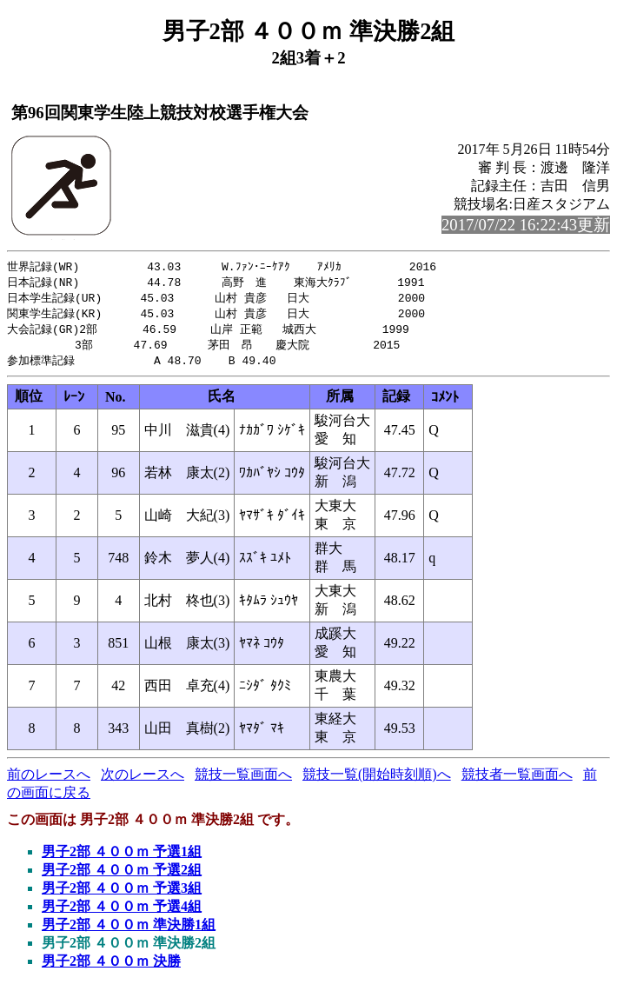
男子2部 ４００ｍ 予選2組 (122, 875)
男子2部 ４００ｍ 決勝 (111, 967)
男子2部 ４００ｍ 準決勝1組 (129, 930)
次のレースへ (142, 780)
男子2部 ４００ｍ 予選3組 (122, 894)
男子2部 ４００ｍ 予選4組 (122, 912)
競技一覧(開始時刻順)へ (376, 780)
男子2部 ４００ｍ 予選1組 (122, 857)
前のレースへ (48, 780)
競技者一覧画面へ (517, 780)
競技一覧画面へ (243, 780)
